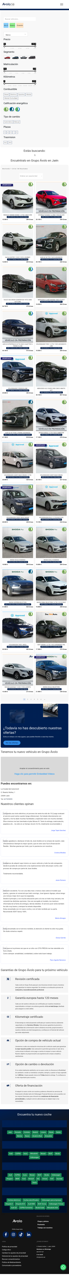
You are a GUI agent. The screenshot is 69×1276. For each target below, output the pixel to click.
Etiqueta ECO (20, 1204)
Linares (43, 1132)
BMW (17, 1179)
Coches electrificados (31, 1200)
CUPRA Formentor (26, 1208)
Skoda (57, 1154)
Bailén (58, 1132)
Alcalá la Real (37, 1136)
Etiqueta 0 (9, 1204)
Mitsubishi (34, 1154)
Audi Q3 (14, 1208)
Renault (31, 1179)
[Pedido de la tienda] (31, 176)
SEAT (50, 1154)
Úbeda (51, 1132)
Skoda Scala (39, 1208)
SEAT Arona (42, 1204)
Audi (10, 1154)
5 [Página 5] (37, 699)
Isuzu (25, 1154)
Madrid (35, 1132)
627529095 (8, 799)
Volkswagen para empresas (51, 1200)
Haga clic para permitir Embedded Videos (34, 774)
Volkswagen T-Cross (56, 1204)
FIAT (52, 1179)
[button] (63, 1267)
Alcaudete (48, 1136)
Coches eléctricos (14, 1200)
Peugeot (9, 1179)
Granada (18, 1132)
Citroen (44, 1179)
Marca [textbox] (8, 35)
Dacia (34, 1182)
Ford (23, 1179)
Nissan (43, 1154)
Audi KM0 (31, 1204)
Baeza (27, 1136)
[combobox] (16, 34)
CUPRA (18, 1154)
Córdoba (27, 1132)
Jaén (10, 1132)
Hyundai (59, 1179)
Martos (19, 1136)
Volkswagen (34, 1157)
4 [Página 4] (34, 699)
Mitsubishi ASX (52, 1208)
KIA (38, 1179)
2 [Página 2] (27, 699)
